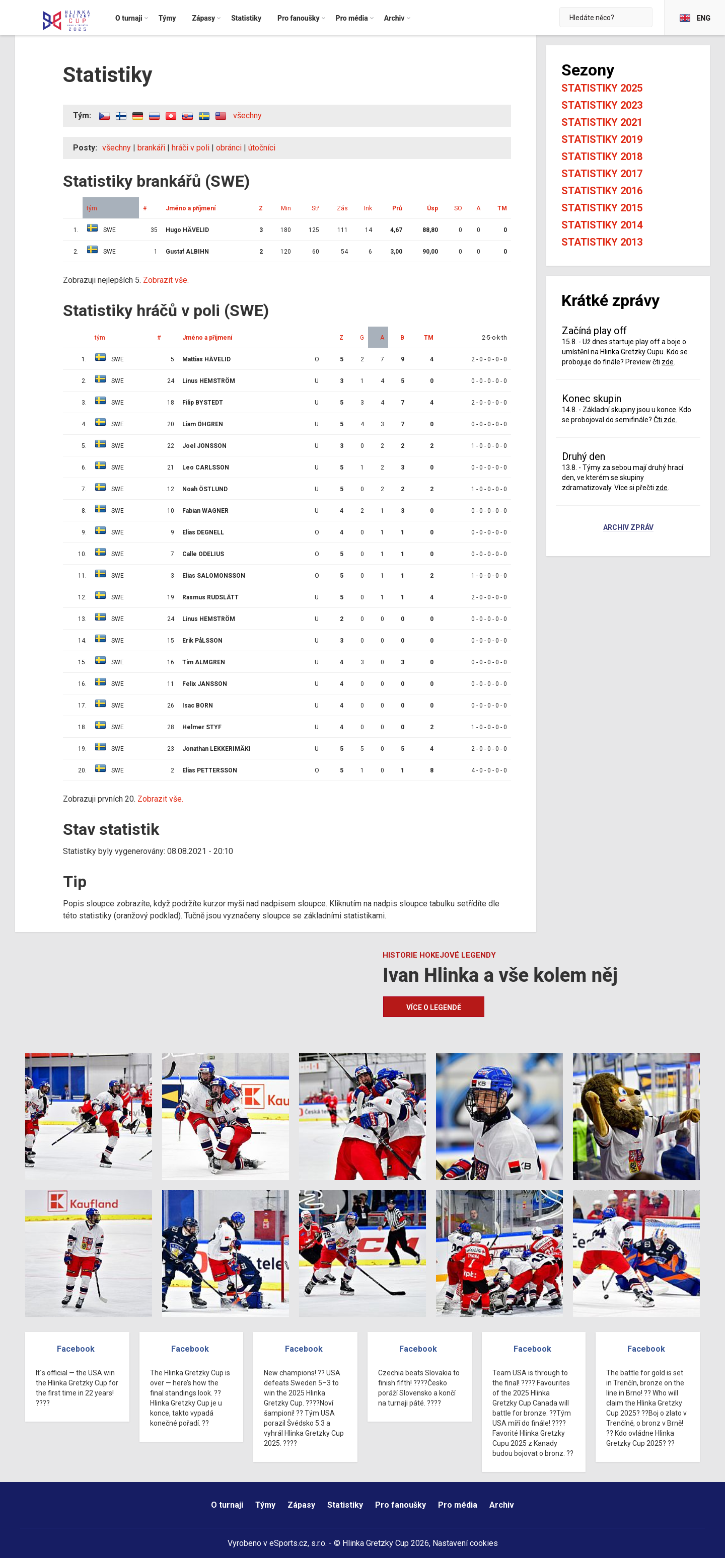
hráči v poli (190, 147)
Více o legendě (433, 1007)
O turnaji (227, 1505)
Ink (368, 208)
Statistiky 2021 (601, 122)
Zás (342, 208)
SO (458, 208)
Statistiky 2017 (601, 174)
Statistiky (345, 1505)
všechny (247, 115)
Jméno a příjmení (190, 208)
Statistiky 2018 (601, 156)
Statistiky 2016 (601, 191)
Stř (315, 208)
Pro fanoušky (400, 1505)
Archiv (501, 1505)
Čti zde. (665, 420)
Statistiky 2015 (601, 208)
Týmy (265, 1505)
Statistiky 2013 (601, 242)
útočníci (261, 147)
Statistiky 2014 (601, 225)
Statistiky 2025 (601, 88)
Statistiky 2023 (601, 105)
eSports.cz (288, 1543)
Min (286, 208)
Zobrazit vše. (166, 280)
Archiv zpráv (628, 527)
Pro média (457, 1505)
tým (92, 208)
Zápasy (301, 1505)
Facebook (76, 1349)
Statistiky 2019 (601, 139)
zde (668, 362)
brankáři (151, 147)
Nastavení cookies (465, 1543)
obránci (229, 147)
